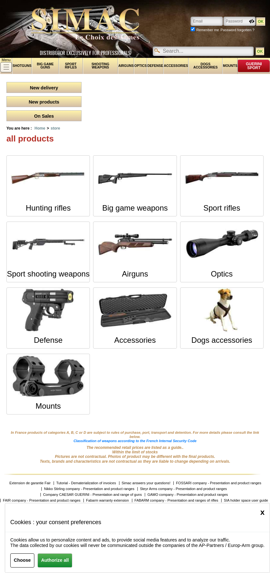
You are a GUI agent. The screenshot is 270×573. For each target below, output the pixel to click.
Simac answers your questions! (146, 483)
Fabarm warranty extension (107, 500)
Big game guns (45, 65)
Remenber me (207, 30)
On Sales (44, 116)
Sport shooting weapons (48, 273)
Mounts (230, 66)
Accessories (176, 66)
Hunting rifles (48, 208)
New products (44, 102)
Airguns (126, 66)
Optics (140, 66)
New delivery (44, 87)
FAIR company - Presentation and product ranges (42, 500)
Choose (22, 560)
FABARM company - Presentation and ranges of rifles (176, 500)
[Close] (262, 512)
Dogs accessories (205, 65)
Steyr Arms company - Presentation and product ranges (183, 489)
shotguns (22, 66)
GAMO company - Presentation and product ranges (187, 494)
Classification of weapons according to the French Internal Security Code (135, 441)
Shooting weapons (100, 65)
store (55, 128)
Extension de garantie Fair (29, 483)
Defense (155, 66)
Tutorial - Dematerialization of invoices (86, 483)
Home (39, 128)
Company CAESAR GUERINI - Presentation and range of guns (92, 494)
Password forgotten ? (238, 30)
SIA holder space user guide (246, 500)
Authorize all (55, 560)
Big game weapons (135, 208)
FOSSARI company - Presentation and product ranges (218, 483)
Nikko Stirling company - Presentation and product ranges (89, 489)
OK (260, 51)
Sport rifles (71, 65)
